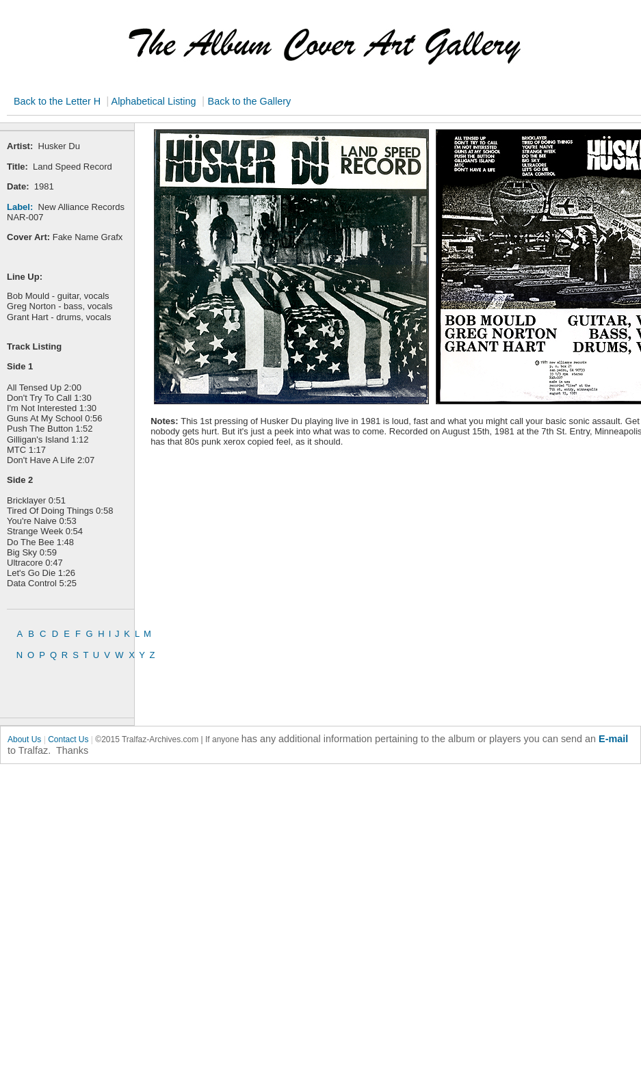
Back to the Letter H (58, 101)
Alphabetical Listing (152, 101)
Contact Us (68, 739)
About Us (24, 739)
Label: (20, 207)
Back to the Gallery (249, 101)
